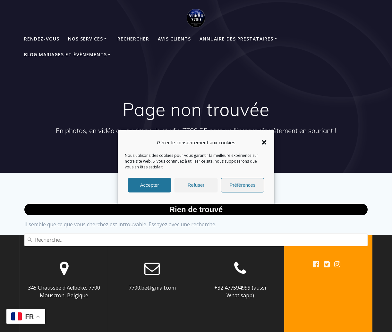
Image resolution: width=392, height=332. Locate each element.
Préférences (243, 189)
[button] (264, 146)
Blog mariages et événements (65, 54)
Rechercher (133, 39)
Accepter (149, 189)
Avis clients (174, 39)
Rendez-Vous (41, 39)
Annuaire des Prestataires (236, 39)
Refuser (196, 189)
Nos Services (85, 39)
